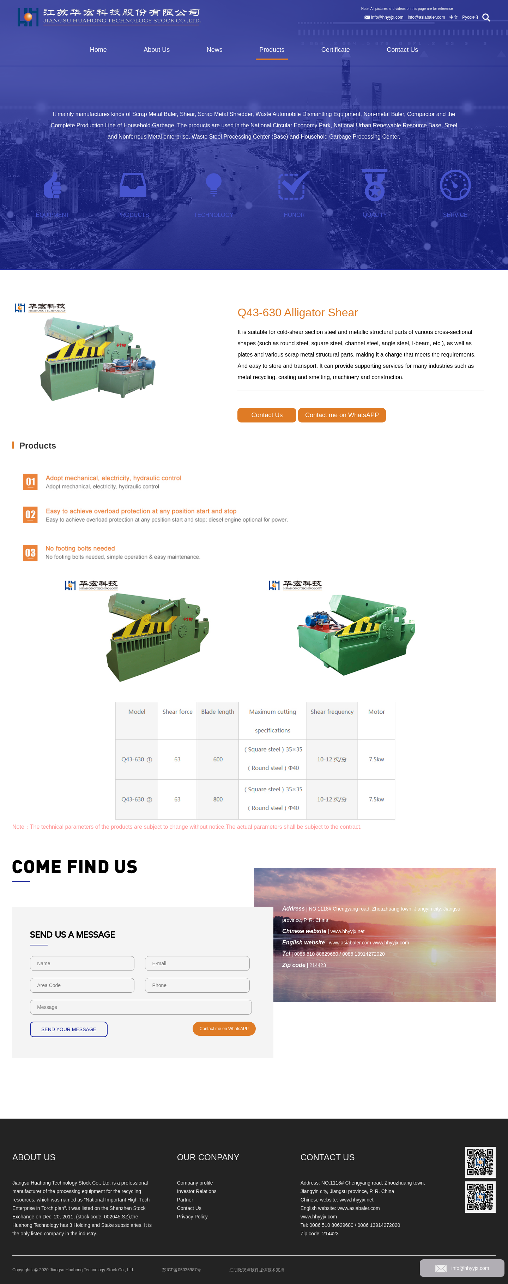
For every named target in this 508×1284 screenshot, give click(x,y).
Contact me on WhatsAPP (342, 415)
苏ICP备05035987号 (181, 1269)
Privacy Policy (192, 1216)
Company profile (195, 1183)
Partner (185, 1200)
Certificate (335, 49)
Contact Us (402, 49)
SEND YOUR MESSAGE (68, 1029)
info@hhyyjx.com (384, 17)
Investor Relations (197, 1191)
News (215, 49)
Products (271, 49)
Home (98, 49)
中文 (454, 17)
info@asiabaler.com (427, 17)
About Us (157, 49)
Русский (470, 17)
